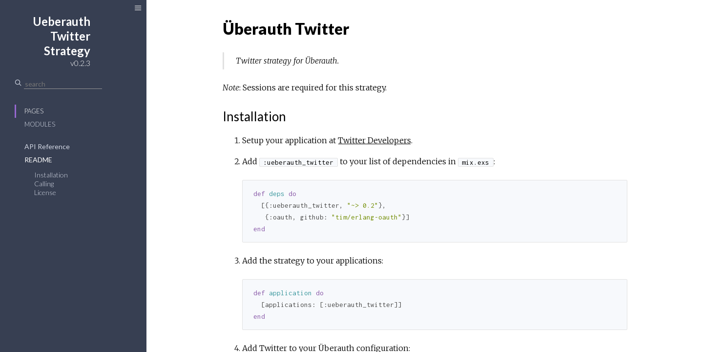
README (38, 159)
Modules (39, 124)
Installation (51, 175)
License (45, 192)
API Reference (47, 146)
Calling (44, 183)
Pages (33, 111)
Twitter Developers (374, 140)
